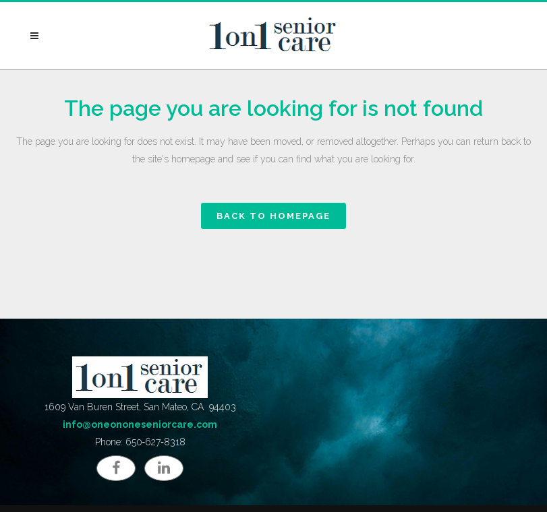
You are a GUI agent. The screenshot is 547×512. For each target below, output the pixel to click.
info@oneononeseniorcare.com (140, 424)
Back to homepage (273, 216)
